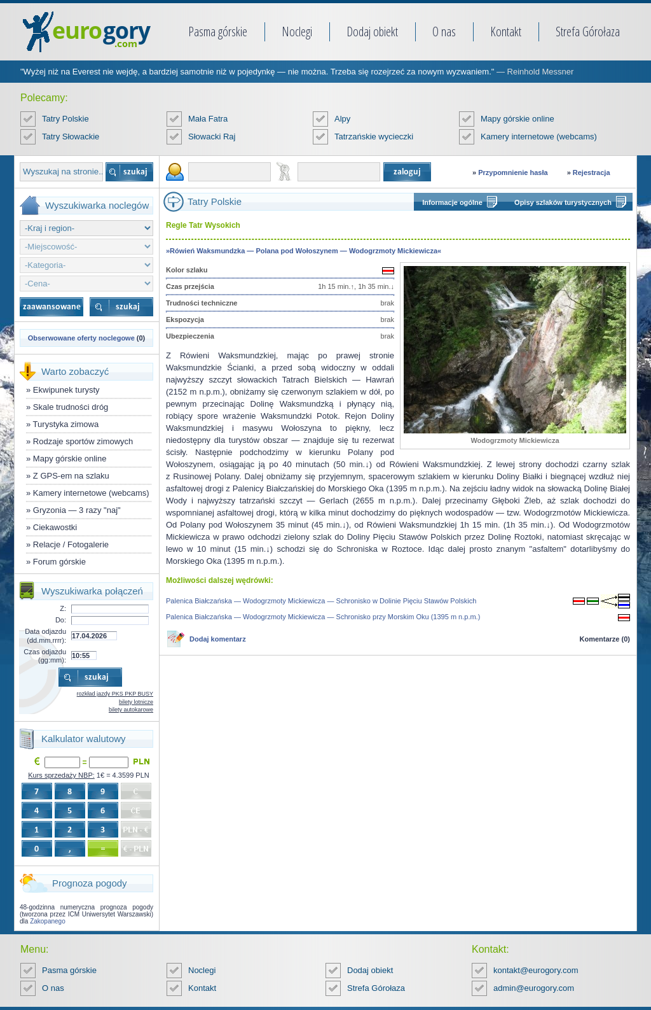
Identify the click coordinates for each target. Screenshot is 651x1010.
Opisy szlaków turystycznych (563, 202)
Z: (63, 608)
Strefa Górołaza (588, 31)
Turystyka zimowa (66, 424)
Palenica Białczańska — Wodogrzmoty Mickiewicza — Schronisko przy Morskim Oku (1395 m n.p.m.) (323, 617)
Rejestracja (591, 172)
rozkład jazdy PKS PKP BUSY (115, 694)
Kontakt (505, 31)
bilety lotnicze (136, 702)
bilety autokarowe (131, 709)
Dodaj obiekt (372, 31)
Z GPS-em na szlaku (71, 475)
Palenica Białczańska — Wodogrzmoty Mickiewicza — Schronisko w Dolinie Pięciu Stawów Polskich (321, 601)
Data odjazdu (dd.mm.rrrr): (45, 635)
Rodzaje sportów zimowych (83, 441)
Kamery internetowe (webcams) (539, 136)
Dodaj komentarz (217, 639)
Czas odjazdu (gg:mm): (45, 656)
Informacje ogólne (452, 202)
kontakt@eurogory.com (536, 970)
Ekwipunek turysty (66, 390)
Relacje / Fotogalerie (71, 544)
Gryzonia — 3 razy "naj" (77, 510)
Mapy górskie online (517, 118)
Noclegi (297, 31)
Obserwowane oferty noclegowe (81, 338)
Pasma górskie (217, 31)
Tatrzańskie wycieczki (373, 136)
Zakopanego (47, 921)
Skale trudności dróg (71, 407)
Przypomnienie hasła (512, 172)
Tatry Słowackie (70, 136)
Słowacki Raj (211, 136)
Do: (60, 620)
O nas (444, 31)
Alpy (342, 118)
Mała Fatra (208, 118)
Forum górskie (59, 561)
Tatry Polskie (65, 118)
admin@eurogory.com (533, 988)
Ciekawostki (55, 527)
